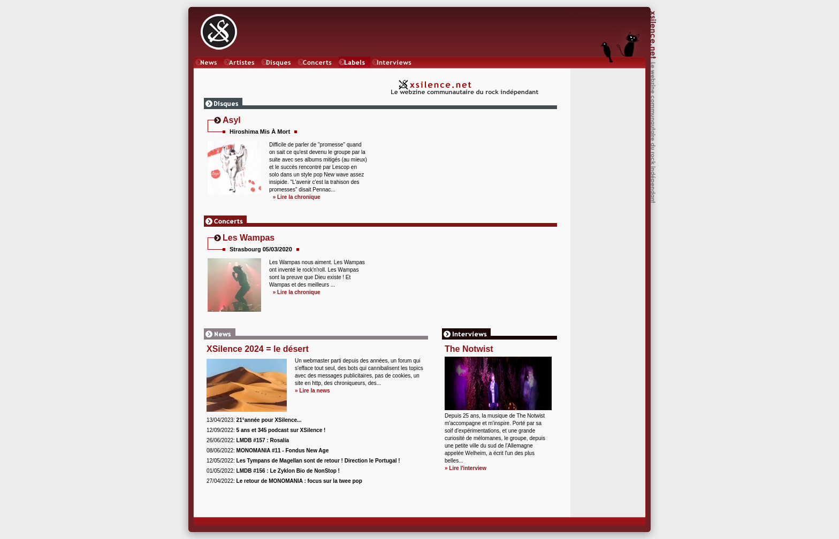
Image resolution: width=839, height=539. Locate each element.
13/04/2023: (254, 420)
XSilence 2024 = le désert (258, 348)
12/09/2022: (266, 430)
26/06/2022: (248, 440)
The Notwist (469, 348)
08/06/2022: (268, 450)
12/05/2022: (303, 461)
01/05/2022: (273, 471)
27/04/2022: (284, 481)
